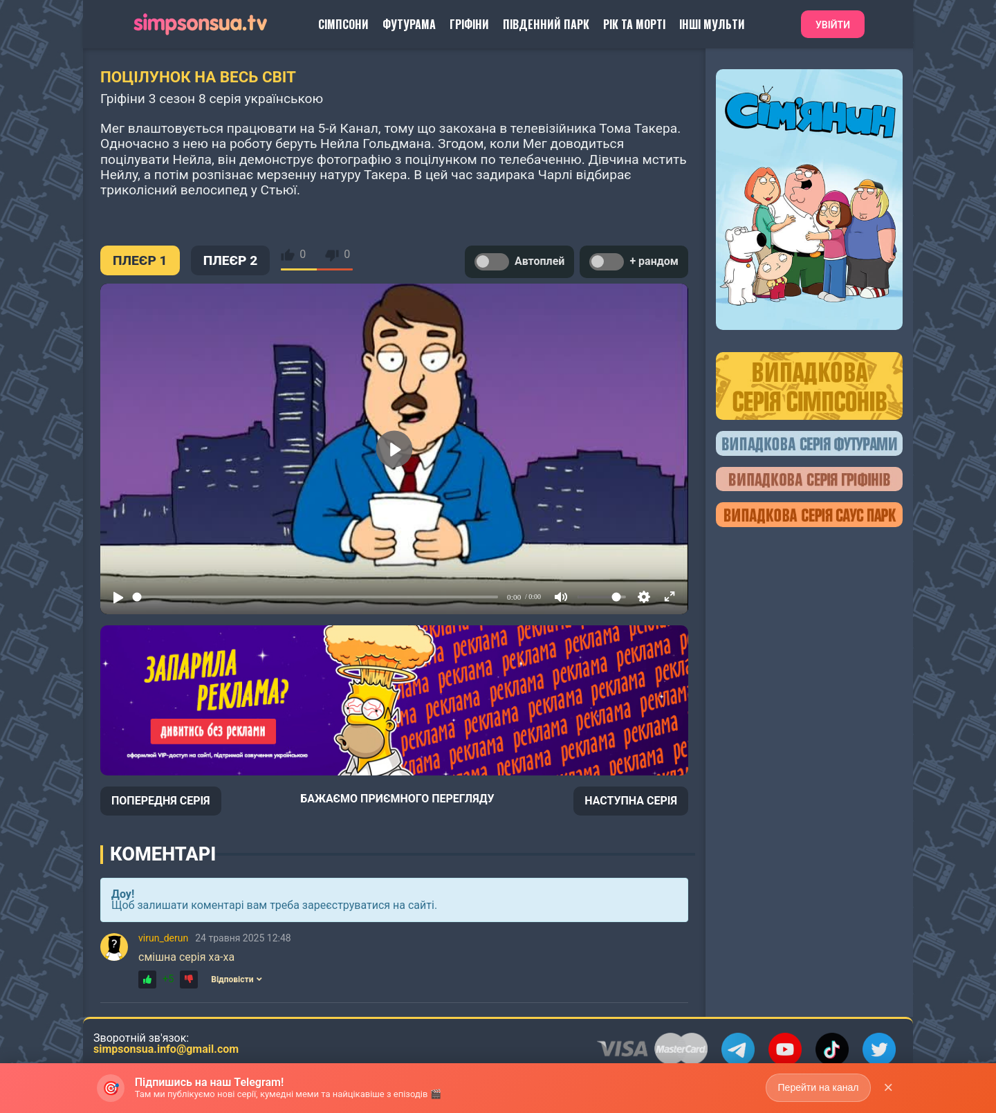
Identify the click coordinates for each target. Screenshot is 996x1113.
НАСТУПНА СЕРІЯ (630, 800)
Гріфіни (469, 24)
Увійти (832, 24)
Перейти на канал (817, 1087)
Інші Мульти (712, 24)
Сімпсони (343, 24)
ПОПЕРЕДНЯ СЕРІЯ (160, 800)
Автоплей (519, 261)
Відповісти (236, 979)
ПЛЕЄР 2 (230, 260)
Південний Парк (546, 24)
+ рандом (634, 261)
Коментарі (163, 854)
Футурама (409, 24)
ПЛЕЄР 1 (140, 260)
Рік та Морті (634, 24)
